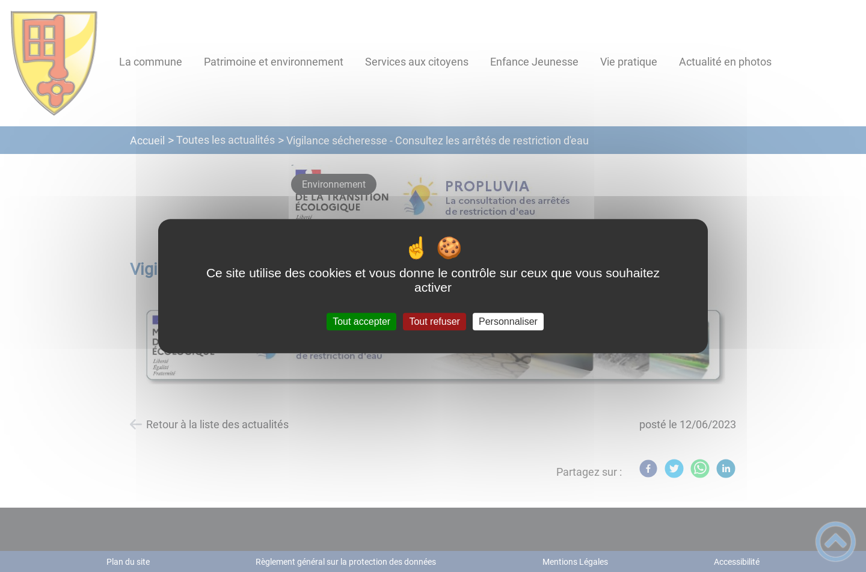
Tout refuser (434, 321)
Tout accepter (361, 321)
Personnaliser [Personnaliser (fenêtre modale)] (508, 321)
